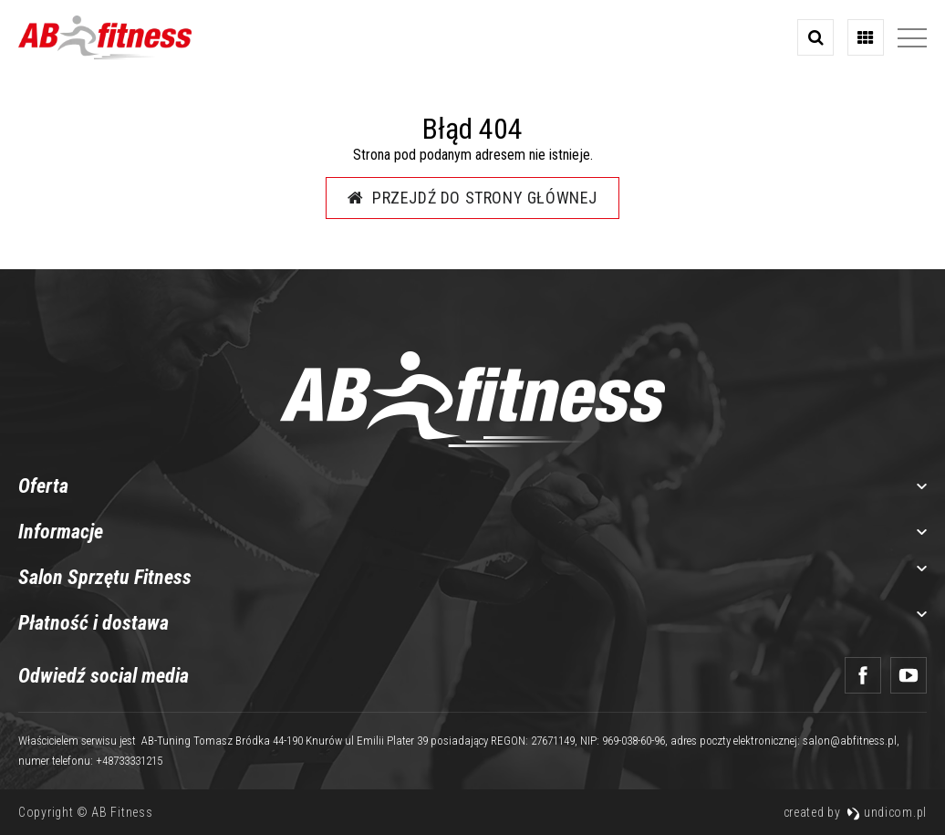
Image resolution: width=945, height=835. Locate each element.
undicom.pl (886, 812)
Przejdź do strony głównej (472, 197)
